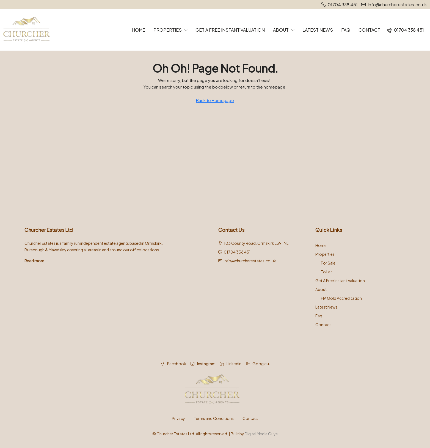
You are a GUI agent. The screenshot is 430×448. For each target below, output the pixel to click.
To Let (326, 271)
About (281, 30)
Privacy (178, 418)
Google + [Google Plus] (258, 363)
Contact (369, 30)
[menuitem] (405, 29)
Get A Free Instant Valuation (230, 30)
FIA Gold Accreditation (341, 298)
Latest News (317, 30)
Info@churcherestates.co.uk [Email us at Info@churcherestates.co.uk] (250, 260)
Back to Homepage (215, 100)
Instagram (203, 363)
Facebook (173, 363)
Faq (345, 30)
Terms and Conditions (214, 418)
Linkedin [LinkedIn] (230, 363)
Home (138, 30)
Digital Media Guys (261, 433)
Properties (167, 30)
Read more (34, 260)
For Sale (328, 262)
